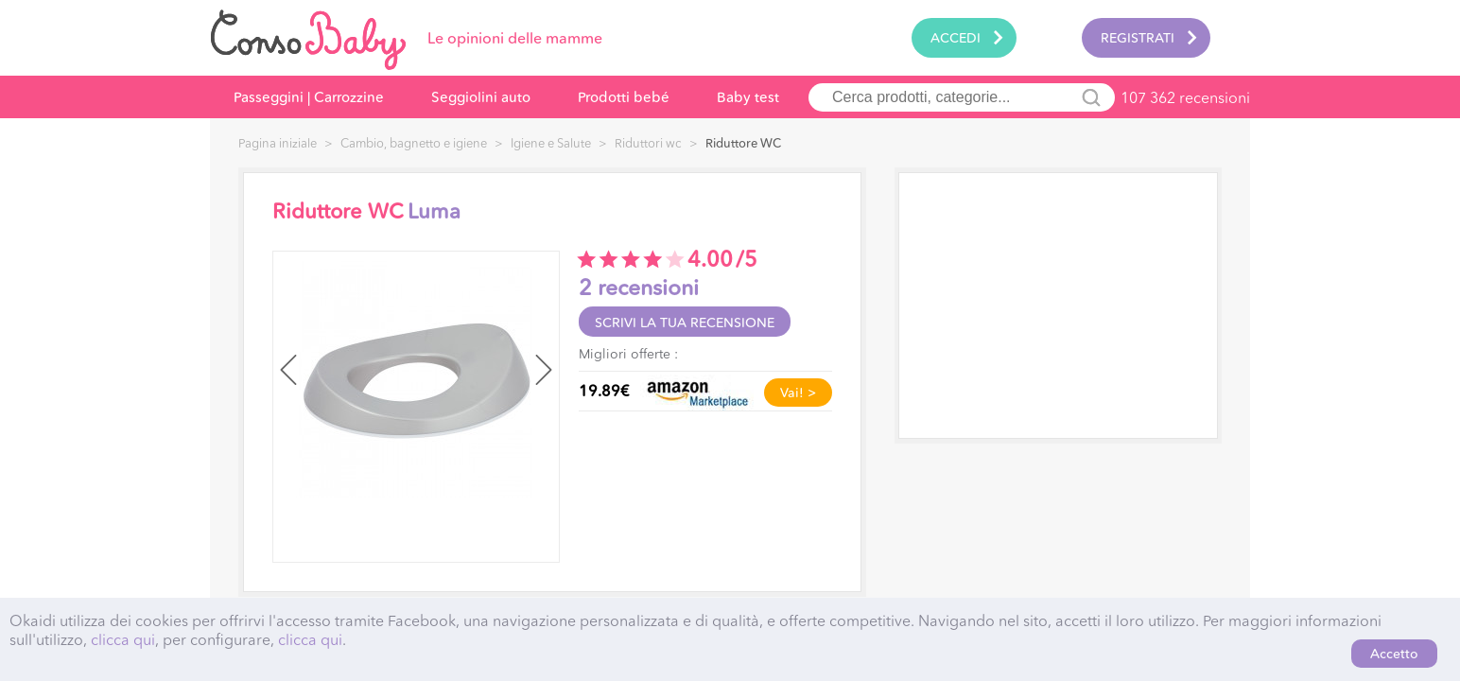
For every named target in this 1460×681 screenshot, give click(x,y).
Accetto (1394, 653)
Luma (434, 211)
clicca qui (123, 639)
